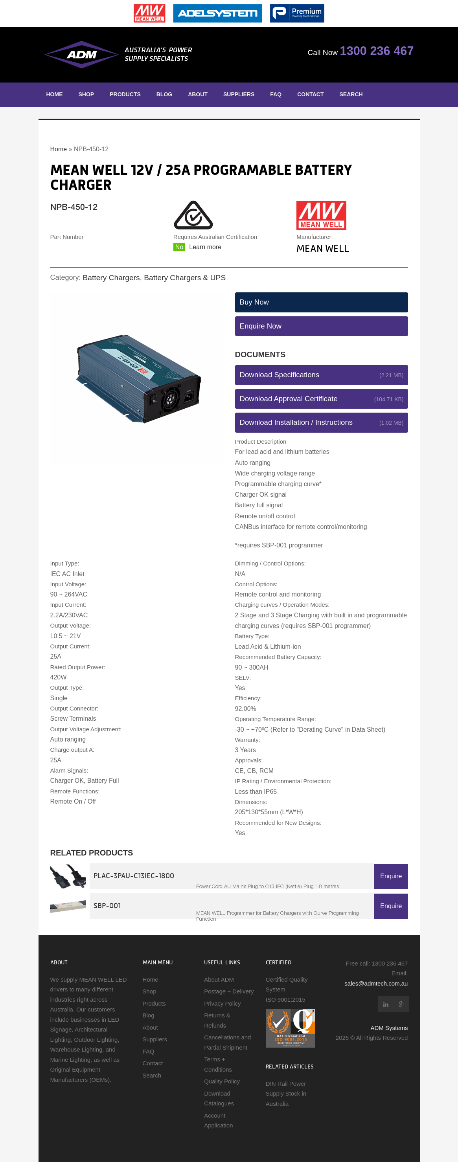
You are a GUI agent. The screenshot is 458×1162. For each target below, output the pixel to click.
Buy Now (254, 302)
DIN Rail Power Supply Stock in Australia (286, 1093)
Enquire (391, 876)
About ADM (219, 979)
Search (351, 94)
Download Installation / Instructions (296, 422)
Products (125, 94)
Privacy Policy (222, 1003)
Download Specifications (280, 375)
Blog (164, 94)
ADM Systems (389, 1027)
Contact (310, 94)
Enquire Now (261, 326)
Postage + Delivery (229, 991)
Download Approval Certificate (289, 399)
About (198, 94)
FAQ (275, 94)
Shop (86, 94)
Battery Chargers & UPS (185, 278)
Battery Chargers (111, 278)
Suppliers (238, 94)
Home (54, 94)
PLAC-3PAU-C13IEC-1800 (134, 875)
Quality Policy (222, 1081)
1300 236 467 (377, 51)
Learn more (205, 247)
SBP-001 (107, 905)
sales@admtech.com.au (376, 983)
